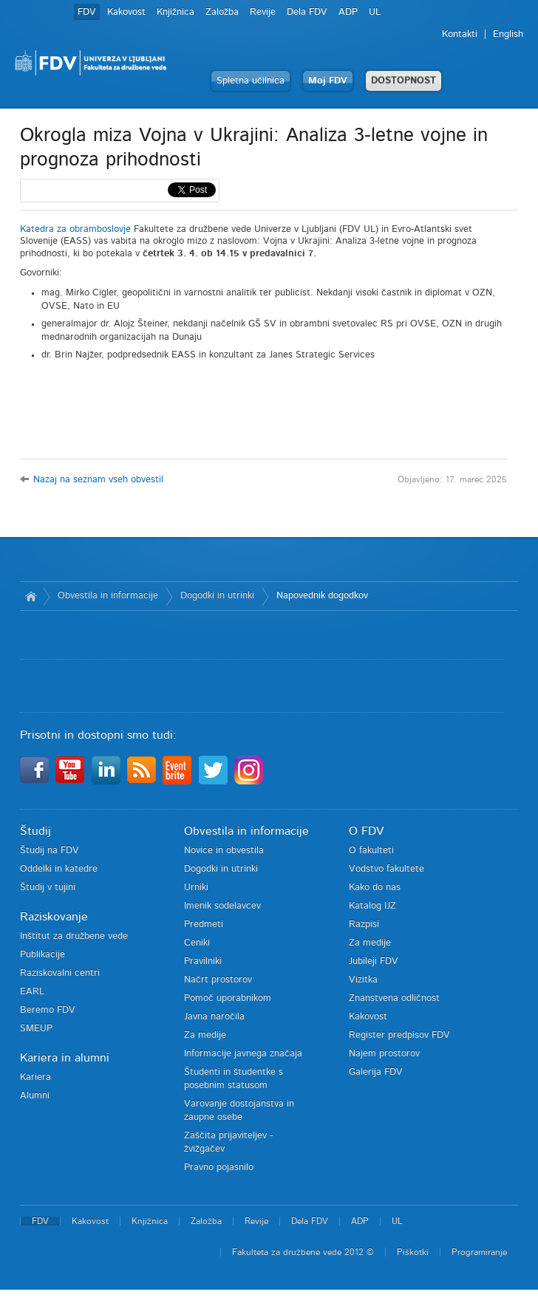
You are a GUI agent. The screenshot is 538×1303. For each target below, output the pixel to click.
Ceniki (197, 943)
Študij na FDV (49, 850)
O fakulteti (371, 850)
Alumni (35, 1096)
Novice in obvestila (224, 850)
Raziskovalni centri (60, 973)
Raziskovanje (54, 917)
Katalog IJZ (372, 906)
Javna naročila (214, 1017)
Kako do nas (375, 887)
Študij (35, 831)
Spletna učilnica (251, 81)
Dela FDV (307, 12)
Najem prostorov (384, 1054)
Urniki (196, 887)
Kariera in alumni (64, 1058)
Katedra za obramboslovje (75, 229)
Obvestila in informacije (108, 596)
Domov (31, 596)
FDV (87, 12)
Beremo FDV (47, 1010)
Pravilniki (203, 961)
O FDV (366, 831)
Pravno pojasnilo (218, 1167)
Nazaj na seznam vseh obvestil (98, 480)
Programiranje (479, 1252)
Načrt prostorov (218, 980)
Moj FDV (327, 81)
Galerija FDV (376, 1072)
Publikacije (42, 955)
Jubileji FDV (373, 961)
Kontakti (459, 34)
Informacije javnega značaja (243, 1054)
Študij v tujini (47, 887)
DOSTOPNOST (403, 81)
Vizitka (363, 980)
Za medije (205, 1035)
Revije (263, 12)
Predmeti (203, 924)
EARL (32, 991)
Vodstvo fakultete (386, 869)
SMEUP (36, 1028)
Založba (222, 12)
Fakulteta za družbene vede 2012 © (303, 1252)
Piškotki (413, 1252)
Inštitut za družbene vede (74, 936)
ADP (348, 12)
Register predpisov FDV (399, 1035)
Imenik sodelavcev (222, 906)
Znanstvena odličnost (394, 998)
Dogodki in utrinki (217, 596)
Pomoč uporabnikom (227, 998)
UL (375, 12)
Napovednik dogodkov (322, 596)
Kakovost (126, 12)
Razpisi (364, 924)
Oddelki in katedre (59, 869)
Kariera (35, 1077)
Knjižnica (175, 12)
